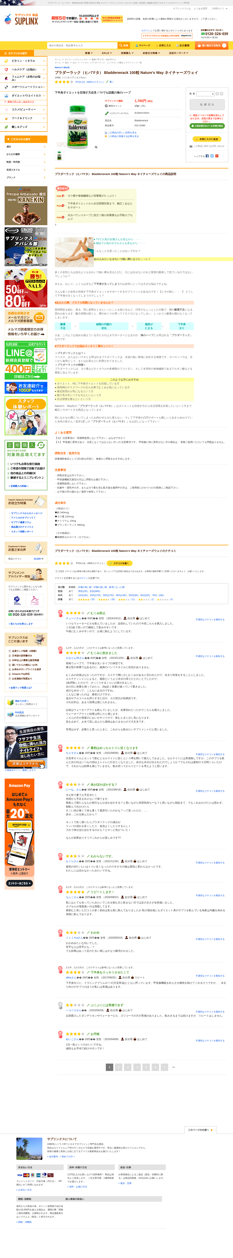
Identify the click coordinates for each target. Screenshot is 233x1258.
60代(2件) (145, 595)
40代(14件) (121, 595)
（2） (147, 599)
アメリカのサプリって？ (23, 517)
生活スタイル (13, 169)
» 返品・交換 (124, 1183)
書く (112, 82)
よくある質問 (200, 8)
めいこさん (72, 1039)
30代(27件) (108, 595)
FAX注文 (19, 712)
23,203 (37, 559)
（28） (107, 599)
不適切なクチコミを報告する (210, 619)
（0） (165, 599)
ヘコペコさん (74, 1010)
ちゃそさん (72, 752)
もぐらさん (72, 861)
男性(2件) (83, 591)
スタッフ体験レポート (22, 531)
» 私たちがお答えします (21, 624)
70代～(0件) (158, 595)
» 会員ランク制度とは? (20, 687)
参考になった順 (117, 587)
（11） (127, 599)
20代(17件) (95, 595)
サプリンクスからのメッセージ (26, 513)
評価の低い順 (100, 587)
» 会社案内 (52, 1156)
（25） (87, 599)
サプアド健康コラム (21, 522)
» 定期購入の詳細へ (18, 486)
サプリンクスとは (182, 8)
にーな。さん (74, 789)
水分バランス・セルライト (20, 101)
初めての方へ (22, 701)
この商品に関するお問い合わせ (208, 146)
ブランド (10, 177)
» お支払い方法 (24, 1190)
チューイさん (74, 618)
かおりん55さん (75, 657)
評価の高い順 (85, 587)
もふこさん (72, 897)
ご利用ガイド (217, 8)
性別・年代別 (13, 162)
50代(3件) (133, 595)
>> (173, 1067)
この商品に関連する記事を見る (123, 136)
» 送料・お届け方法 (77, 1186)
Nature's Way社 (62, 67)
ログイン (145, 30)
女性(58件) (95, 591)
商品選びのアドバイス (22, 527)
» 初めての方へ (67, 1156)
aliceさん (71, 977)
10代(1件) (83, 595)
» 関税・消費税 (24, 1222)
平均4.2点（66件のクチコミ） (90, 82)
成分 (8, 146)
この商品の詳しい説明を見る (122, 132)
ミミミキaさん (74, 937)
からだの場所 (13, 154)
